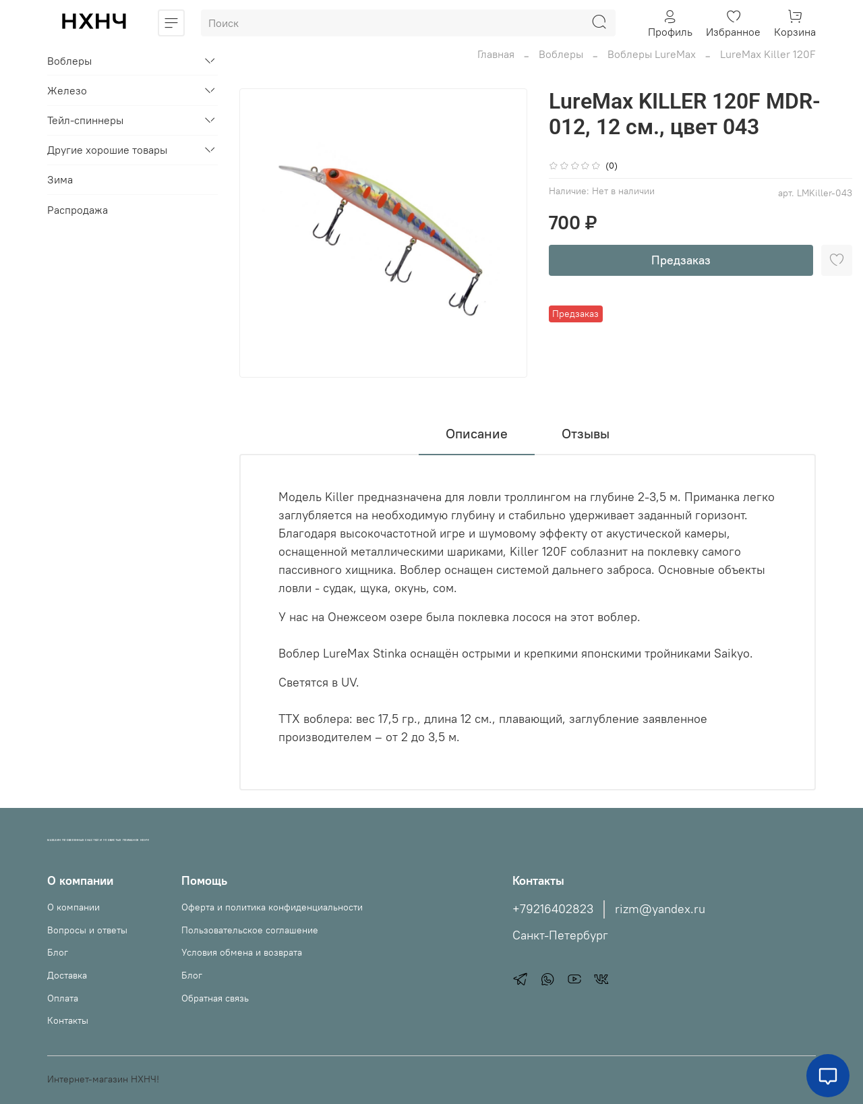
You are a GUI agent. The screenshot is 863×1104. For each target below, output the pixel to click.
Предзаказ (681, 260)
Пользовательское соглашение (249, 930)
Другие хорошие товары (107, 149)
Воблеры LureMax (651, 54)
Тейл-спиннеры (85, 120)
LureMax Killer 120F (768, 54)
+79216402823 (552, 909)
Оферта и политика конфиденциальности (272, 907)
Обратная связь (215, 998)
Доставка (67, 975)
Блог (57, 952)
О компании (73, 907)
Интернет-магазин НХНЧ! (103, 1079)
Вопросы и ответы (87, 930)
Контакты (67, 1020)
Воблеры (561, 54)
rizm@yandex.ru (660, 909)
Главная (495, 54)
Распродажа (77, 209)
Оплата (62, 998)
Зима (60, 179)
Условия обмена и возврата (241, 952)
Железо (67, 90)
